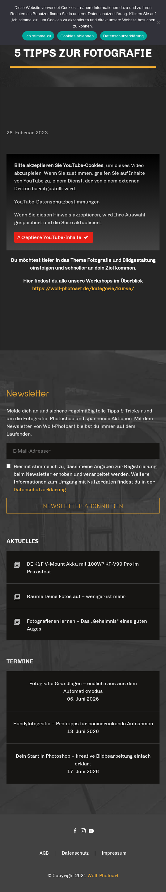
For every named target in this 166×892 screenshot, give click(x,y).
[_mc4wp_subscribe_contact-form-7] (8, 466)
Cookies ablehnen (77, 36)
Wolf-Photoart (102, 875)
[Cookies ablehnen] (158, 22)
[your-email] (83, 452)
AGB (44, 853)
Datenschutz (75, 853)
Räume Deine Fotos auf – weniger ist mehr (76, 596)
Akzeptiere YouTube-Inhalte (53, 237)
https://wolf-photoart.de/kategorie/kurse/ (83, 288)
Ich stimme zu (38, 36)
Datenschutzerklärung (40, 489)
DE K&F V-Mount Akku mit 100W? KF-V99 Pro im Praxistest (83, 568)
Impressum (114, 853)
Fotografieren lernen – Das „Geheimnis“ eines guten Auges (87, 625)
